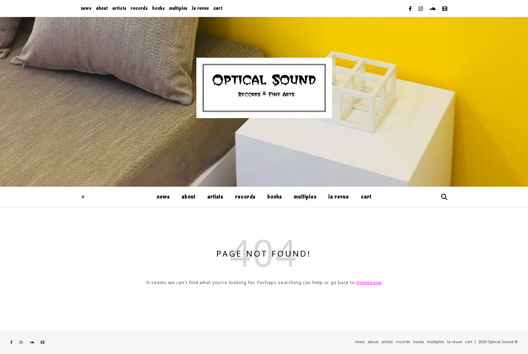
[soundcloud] (433, 8)
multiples (178, 8)
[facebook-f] (411, 8)
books (158, 8)
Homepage (369, 282)
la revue (200, 8)
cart (217, 8)
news (86, 8)
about (102, 8)
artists (119, 8)
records (139, 8)
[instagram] (421, 8)
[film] (444, 8)
